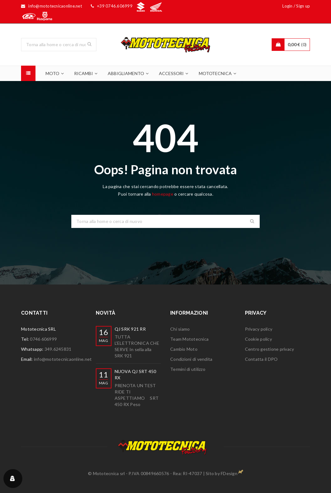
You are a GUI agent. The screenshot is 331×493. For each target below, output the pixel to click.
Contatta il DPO (261, 359)
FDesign (229, 473)
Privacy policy (259, 329)
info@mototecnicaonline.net (63, 359)
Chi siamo (180, 329)
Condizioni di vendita (191, 359)
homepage (162, 194)
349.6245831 (58, 349)
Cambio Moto (184, 349)
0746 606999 (43, 339)
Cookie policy (258, 339)
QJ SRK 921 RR (130, 329)
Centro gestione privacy (269, 349)
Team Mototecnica (189, 339)
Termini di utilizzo (187, 369)
